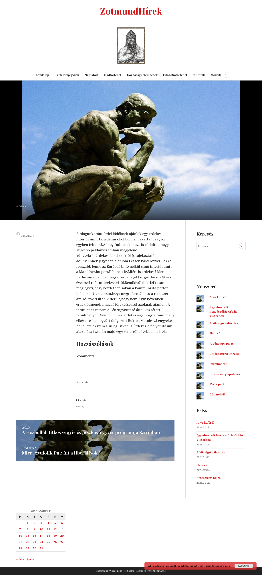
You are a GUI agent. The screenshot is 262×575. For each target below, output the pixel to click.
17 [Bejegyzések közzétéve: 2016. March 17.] (41, 536)
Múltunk (199, 75)
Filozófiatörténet (175, 75)
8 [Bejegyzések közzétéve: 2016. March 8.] (27, 529)
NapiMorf (91, 75)
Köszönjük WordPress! (109, 570)
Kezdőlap (42, 75)
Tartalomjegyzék (67, 75)
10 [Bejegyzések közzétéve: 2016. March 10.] (41, 529)
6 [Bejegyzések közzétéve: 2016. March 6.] (62, 523)
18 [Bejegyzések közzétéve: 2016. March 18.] (48, 536)
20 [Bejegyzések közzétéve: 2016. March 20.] (61, 536)
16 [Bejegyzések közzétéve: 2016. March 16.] (34, 536)
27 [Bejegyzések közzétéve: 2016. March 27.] (61, 542)
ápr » (30, 559)
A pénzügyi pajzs (222, 343)
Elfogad (243, 566)
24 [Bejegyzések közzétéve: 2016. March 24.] (41, 542)
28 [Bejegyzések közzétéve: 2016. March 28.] (20, 548)
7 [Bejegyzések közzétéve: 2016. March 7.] (20, 529)
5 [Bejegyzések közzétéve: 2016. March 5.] (55, 523)
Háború (215, 333)
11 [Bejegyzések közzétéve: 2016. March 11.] (48, 529)
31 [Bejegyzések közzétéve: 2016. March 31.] (41, 548)
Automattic (159, 570)
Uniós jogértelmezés (224, 354)
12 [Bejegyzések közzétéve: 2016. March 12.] (55, 529)
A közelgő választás (224, 323)
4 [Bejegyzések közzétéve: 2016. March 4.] (48, 523)
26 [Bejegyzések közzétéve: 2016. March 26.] (55, 542)
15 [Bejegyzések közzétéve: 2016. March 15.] (27, 536)
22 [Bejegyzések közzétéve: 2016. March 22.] (27, 542)
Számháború (218, 364)
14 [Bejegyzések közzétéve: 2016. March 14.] (20, 536)
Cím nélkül (217, 394)
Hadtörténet (112, 75)
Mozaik (216, 75)
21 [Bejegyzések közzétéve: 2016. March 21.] (20, 542)
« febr (20, 559)
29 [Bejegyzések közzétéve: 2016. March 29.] (27, 548)
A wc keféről (218, 297)
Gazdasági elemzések (142, 75)
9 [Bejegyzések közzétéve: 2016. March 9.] (34, 529)
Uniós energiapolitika (225, 374)
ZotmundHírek (131, 11)
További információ (221, 566)
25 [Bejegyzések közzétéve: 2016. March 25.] (48, 542)
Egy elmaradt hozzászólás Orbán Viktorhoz (223, 311)
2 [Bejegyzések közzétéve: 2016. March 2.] (34, 523)
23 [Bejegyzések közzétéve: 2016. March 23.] (34, 542)
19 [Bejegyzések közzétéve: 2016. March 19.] (55, 536)
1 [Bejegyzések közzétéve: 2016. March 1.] (27, 523)
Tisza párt (217, 384)
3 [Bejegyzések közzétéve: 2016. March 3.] (41, 523)
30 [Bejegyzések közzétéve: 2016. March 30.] (34, 548)
